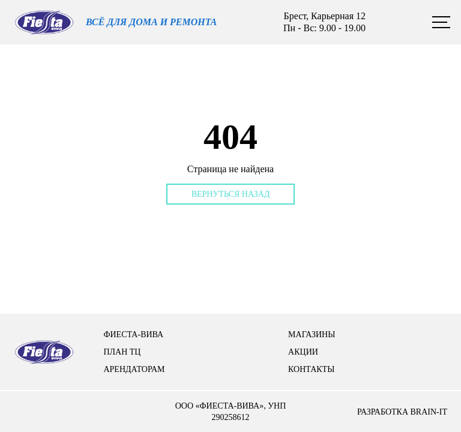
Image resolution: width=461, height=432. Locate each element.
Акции (303, 351)
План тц (121, 351)
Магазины (311, 334)
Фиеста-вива (133, 334)
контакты (311, 369)
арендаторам (133, 369)
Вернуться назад (230, 194)
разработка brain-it (402, 411)
